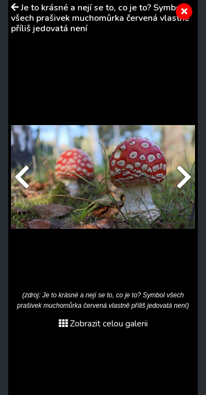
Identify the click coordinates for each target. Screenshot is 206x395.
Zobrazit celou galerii (103, 324)
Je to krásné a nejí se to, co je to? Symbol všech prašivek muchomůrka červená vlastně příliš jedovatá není (100, 18)
